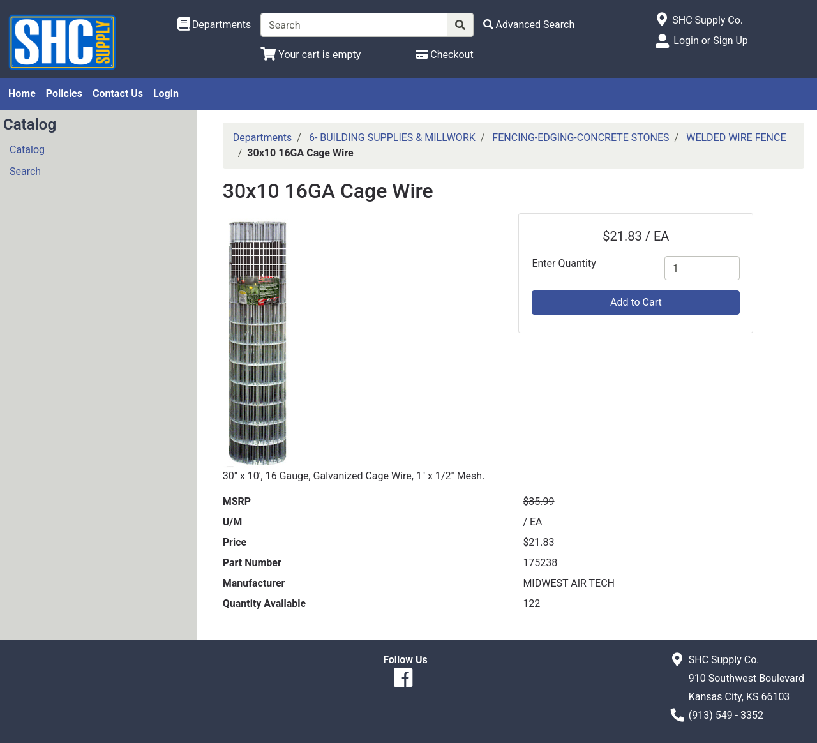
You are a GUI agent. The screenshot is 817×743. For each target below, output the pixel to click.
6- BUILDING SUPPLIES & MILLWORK (392, 137)
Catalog (27, 150)
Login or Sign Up (710, 40)
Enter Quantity (564, 263)
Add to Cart (636, 302)
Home (22, 93)
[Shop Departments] (214, 25)
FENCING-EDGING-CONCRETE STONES (580, 137)
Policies (64, 93)
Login (166, 93)
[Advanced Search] (529, 25)
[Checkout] (444, 55)
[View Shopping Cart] (310, 55)
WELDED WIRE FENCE (736, 137)
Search (25, 171)
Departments (262, 137)
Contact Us (118, 93)
